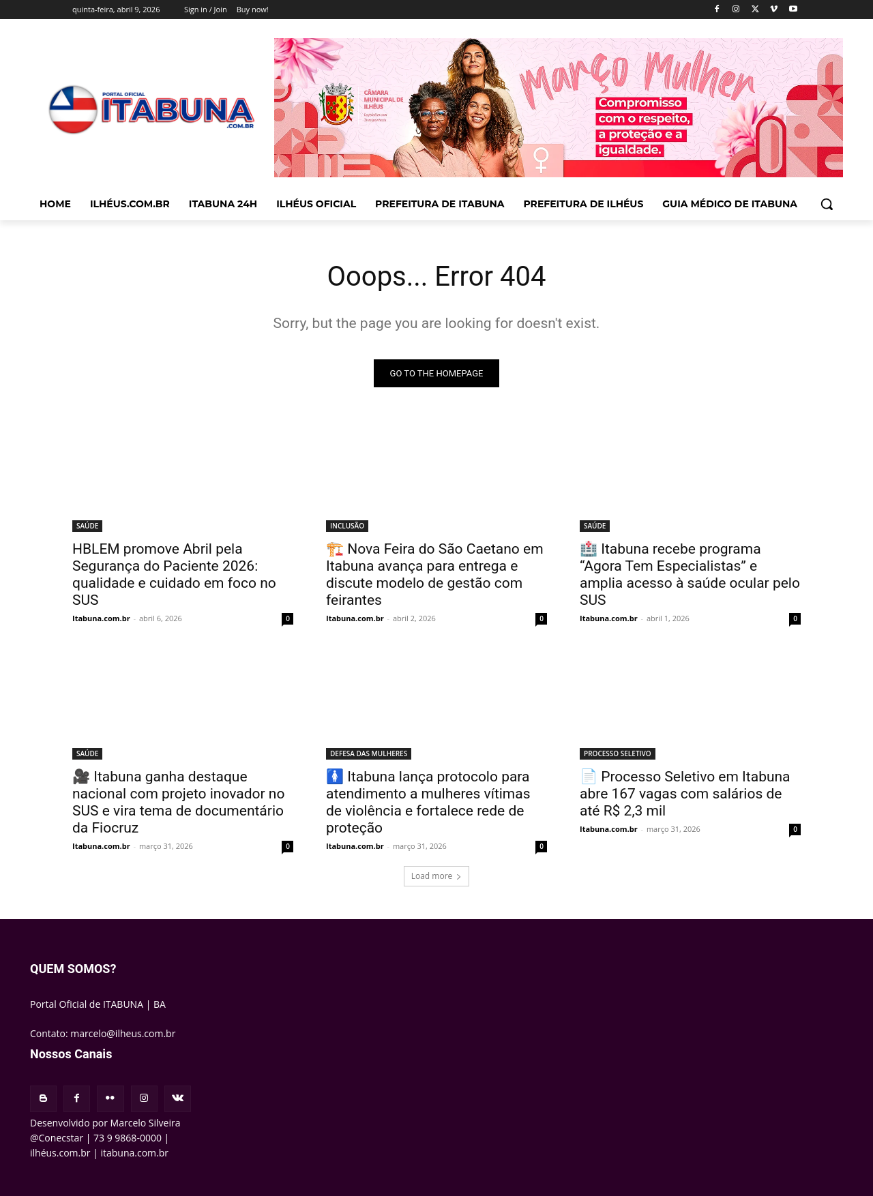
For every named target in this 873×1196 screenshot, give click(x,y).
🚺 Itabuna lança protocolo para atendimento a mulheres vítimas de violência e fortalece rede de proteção (428, 802)
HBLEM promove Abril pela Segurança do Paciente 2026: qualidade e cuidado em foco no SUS (174, 574)
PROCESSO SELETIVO (617, 753)
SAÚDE (87, 525)
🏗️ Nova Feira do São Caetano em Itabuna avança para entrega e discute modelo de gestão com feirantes (435, 574)
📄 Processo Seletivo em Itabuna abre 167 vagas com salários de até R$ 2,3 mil (685, 793)
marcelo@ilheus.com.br (122, 1033)
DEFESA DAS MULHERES (368, 753)
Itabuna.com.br (101, 618)
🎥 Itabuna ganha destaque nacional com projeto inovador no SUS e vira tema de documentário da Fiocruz (178, 802)
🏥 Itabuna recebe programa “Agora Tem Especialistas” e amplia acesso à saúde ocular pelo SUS (690, 574)
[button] (826, 204)
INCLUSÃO (347, 525)
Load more (436, 876)
